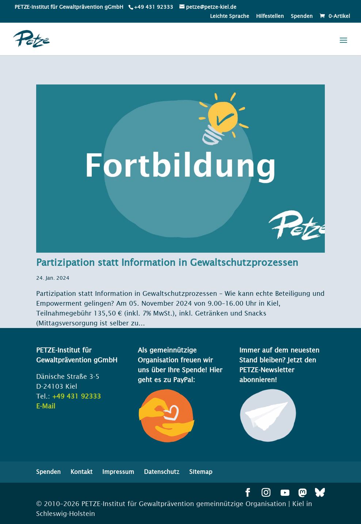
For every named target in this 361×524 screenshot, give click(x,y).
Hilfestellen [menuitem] (270, 16)
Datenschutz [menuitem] (161, 471)
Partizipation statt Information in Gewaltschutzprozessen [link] (167, 262)
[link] (153, 7)
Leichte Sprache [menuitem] (229, 16)
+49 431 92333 (153, 7)
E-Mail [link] (45, 406)
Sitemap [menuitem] (200, 471)
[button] (343, 45)
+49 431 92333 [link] (76, 396)
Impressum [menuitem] (118, 471)
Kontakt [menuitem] (81, 471)
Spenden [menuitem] (302, 16)
